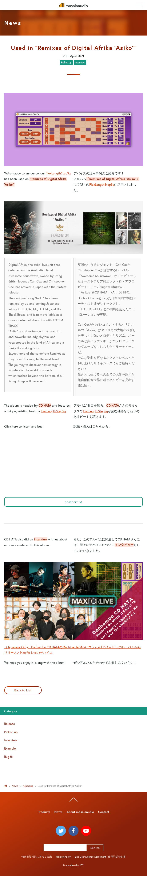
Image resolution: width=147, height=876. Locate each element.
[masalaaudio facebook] (73, 831)
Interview (80, 62)
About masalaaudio (80, 812)
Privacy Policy (63, 856)
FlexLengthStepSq (58, 173)
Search (95, 848)
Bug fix (8, 756)
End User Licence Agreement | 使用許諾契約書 (100, 856)
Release (9, 723)
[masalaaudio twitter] (61, 831)
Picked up (66, 62)
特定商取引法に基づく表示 (36, 856)
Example (10, 748)
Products (44, 812)
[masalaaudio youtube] (86, 831)
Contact (103, 812)
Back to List (23, 690)
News (15, 785)
